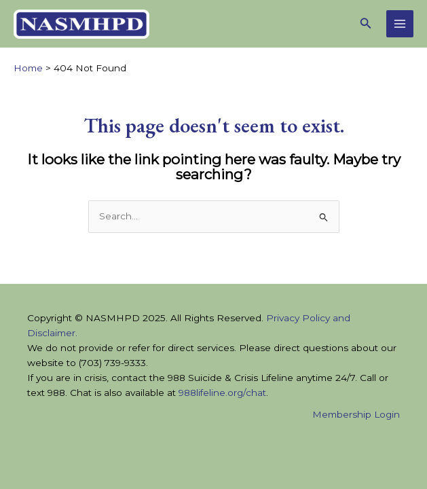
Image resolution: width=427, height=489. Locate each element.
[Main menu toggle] (400, 24)
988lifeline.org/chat (222, 392)
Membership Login (356, 414)
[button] (366, 24)
